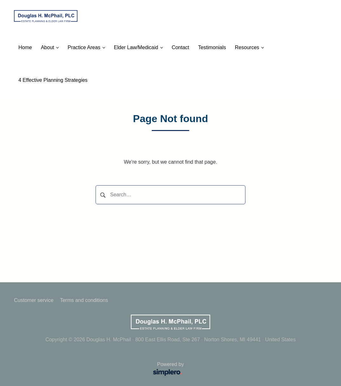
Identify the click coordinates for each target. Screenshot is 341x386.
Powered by (101, 370)
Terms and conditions (84, 300)
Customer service (33, 300)
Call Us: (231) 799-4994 (129, 80)
